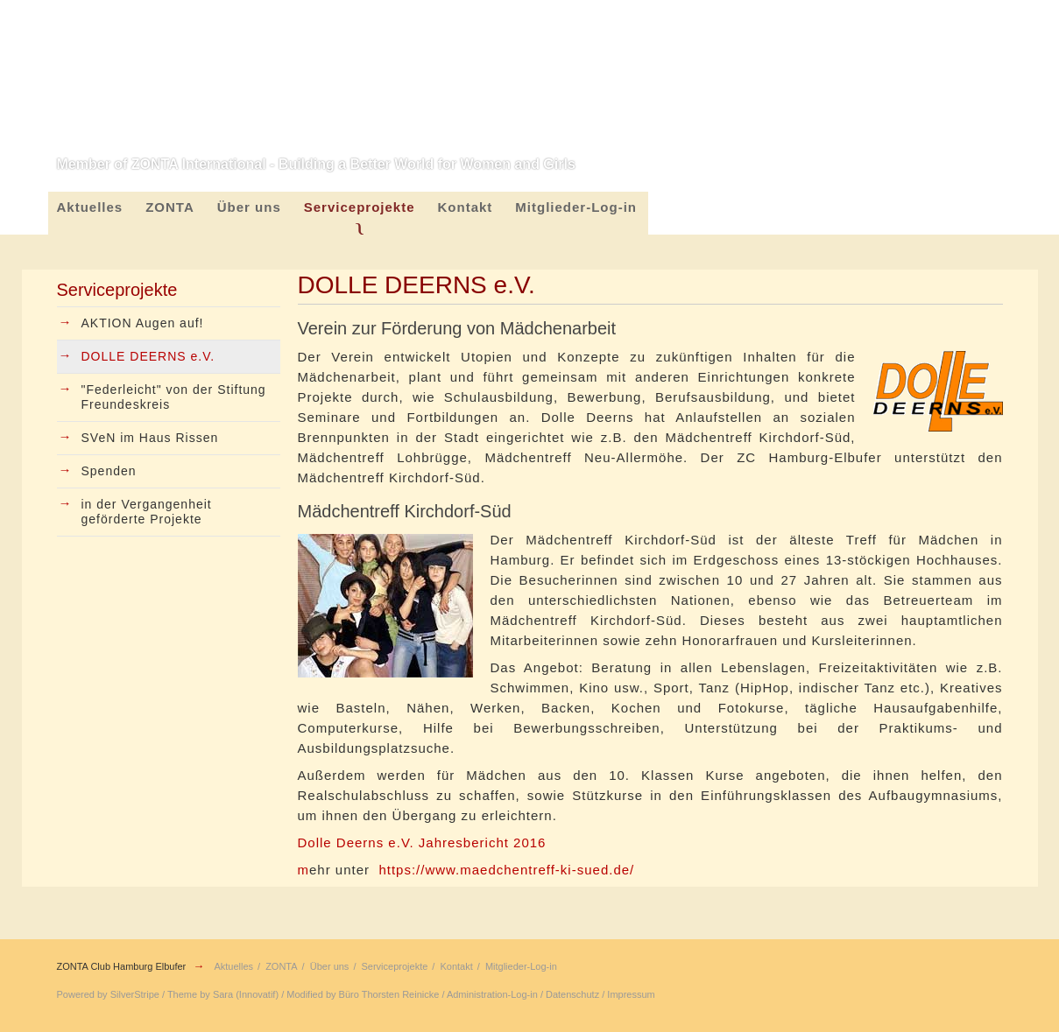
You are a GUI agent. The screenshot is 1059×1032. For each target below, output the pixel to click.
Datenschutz (572, 994)
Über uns (249, 207)
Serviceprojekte (359, 207)
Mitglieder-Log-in (576, 207)
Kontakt (465, 207)
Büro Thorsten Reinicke (389, 994)
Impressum (630, 994)
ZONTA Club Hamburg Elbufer (122, 966)
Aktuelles (90, 207)
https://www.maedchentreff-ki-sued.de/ (506, 869)
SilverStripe (134, 994)
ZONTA (169, 207)
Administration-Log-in (492, 994)
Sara (223, 994)
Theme (182, 994)
